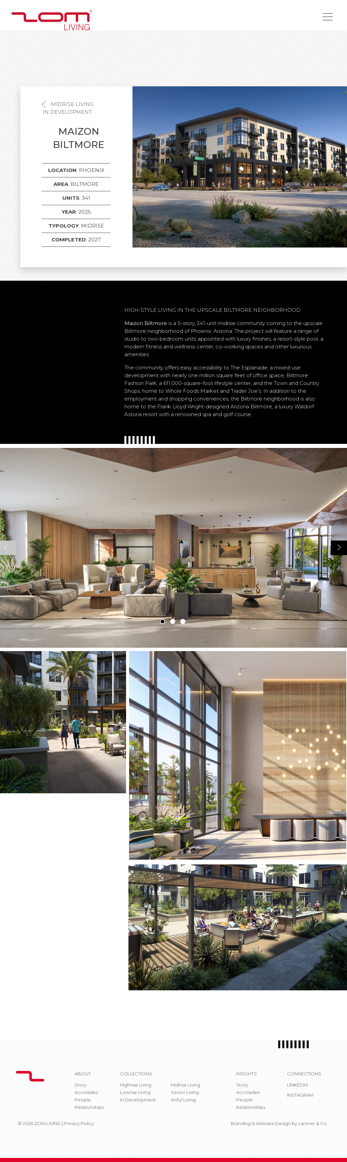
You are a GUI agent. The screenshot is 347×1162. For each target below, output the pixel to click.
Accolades (86, 1092)
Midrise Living (72, 104)
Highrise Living (135, 1085)
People (83, 1099)
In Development (67, 112)
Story (80, 1085)
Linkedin (297, 1085)
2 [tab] (172, 621)
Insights (246, 1073)
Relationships (89, 1107)
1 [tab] (162, 621)
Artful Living (183, 1099)
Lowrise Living (135, 1092)
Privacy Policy (79, 1123)
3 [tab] (182, 621)
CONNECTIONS (304, 1073)
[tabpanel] (173, 548)
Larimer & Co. (313, 1123)
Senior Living (185, 1092)
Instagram (300, 1095)
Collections (136, 1073)
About (83, 1073)
